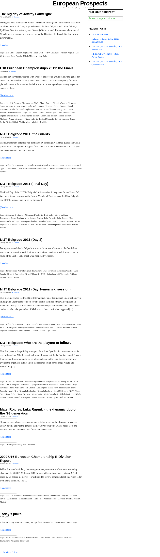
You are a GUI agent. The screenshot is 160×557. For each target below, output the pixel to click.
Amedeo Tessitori (45, 106)
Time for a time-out (100, 34)
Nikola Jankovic (31, 119)
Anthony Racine (65, 381)
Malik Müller (64, 388)
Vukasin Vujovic (38, 331)
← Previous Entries (9, 552)
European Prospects (80, 3)
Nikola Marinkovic (51, 394)
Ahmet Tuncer (45, 103)
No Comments (15, 17)
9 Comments (15, 137)
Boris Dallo (29, 165)
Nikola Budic (10, 394)
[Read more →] (7, 45)
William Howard (66, 397)
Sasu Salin (42, 56)
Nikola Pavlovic (12, 224)
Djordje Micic (36, 384)
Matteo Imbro (12, 116)
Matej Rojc (21, 444)
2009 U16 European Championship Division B (24, 495)
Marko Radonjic (12, 221)
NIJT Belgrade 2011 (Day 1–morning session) (35, 289)
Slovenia (31, 444)
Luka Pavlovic (50, 218)
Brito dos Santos (12, 537)
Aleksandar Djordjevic (34, 215)
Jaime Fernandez (14, 112)
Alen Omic (10, 53)
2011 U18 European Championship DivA (22, 103)
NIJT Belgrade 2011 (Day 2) (21, 239)
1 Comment (15, 346)
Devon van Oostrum (52, 495)
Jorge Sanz (27, 112)
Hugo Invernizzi (66, 165)
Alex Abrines (14, 106)
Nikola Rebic (70, 168)
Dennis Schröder (11, 109)
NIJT (46, 168)
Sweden (69, 499)
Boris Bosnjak (11, 271)
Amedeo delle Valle (29, 106)
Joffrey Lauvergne (52, 53)
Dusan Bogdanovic (18, 218)
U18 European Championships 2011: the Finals (37, 68)
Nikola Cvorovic (66, 221)
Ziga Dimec (51, 331)
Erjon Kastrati (55, 324)
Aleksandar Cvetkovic (14, 165)
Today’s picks (10, 514)
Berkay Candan (60, 106)
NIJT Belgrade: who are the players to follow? (35, 343)
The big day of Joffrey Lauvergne (26, 14)
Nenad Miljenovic (16, 119)
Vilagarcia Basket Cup (20, 541)
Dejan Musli (38, 53)
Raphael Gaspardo (46, 119)
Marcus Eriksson (25, 499)
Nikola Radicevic (57, 168)
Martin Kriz (13, 391)
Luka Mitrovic (63, 112)
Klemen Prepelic (67, 53)
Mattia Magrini (26, 116)
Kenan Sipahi (51, 112)
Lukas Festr (22, 168)
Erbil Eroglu (25, 109)
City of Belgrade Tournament (47, 165)
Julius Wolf (14, 388)
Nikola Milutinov (30, 56)
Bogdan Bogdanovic (24, 53)
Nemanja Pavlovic (45, 391)
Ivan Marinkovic (68, 324)
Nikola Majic (37, 394)
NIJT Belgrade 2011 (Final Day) (24, 184)
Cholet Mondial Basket (29, 537)
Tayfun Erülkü (12, 122)
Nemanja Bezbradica (41, 116)
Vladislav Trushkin (39, 122)
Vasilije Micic (24, 122)
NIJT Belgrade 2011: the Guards (25, 134)
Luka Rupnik (16, 56)
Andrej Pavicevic (51, 381)
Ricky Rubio (57, 537)
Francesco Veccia (38, 109)
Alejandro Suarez (59, 103)
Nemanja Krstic (57, 116)
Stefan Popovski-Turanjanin (59, 224)
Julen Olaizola (38, 112)
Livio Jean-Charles (35, 218)
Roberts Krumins (62, 119)
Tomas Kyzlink (24, 331)
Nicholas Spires (50, 499)
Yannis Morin (13, 277)
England (65, 495)
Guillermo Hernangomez (56, 109)
